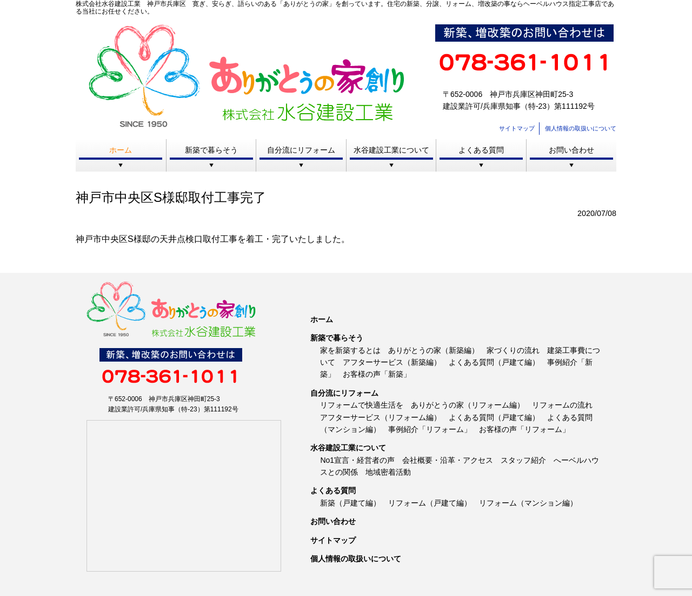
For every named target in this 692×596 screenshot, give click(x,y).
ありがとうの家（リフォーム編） (467, 405)
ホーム (120, 150)
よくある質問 (481, 150)
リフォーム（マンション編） (528, 503)
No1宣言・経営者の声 (357, 460)
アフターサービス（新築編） (392, 362)
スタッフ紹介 (523, 460)
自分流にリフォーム (301, 150)
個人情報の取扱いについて (580, 128)
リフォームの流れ (562, 405)
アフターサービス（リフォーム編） (380, 417)
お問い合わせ (571, 150)
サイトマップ (517, 128)
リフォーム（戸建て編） (429, 503)
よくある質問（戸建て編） (494, 362)
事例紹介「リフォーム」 (429, 429)
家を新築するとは (350, 350)
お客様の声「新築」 (377, 374)
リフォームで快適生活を (361, 405)
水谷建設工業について (391, 150)
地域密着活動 (388, 472)
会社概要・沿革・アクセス (447, 460)
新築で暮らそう (211, 150)
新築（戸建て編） (350, 503)
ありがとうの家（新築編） (433, 350)
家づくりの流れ (513, 350)
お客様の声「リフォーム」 (524, 429)
